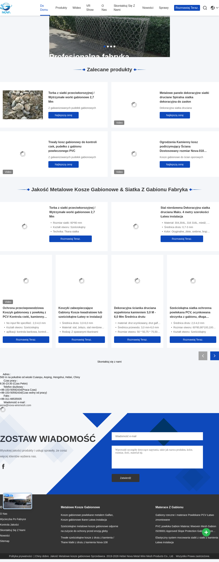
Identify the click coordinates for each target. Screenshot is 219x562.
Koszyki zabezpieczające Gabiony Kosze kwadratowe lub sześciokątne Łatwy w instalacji (80, 312)
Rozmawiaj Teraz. (187, 7)
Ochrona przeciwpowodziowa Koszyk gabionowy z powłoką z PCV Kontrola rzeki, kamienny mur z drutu (24, 312)
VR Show (90, 7)
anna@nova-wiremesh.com (15, 405)
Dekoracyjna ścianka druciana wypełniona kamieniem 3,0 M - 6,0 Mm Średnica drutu (135, 312)
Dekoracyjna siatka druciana (176, 107)
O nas (104, 7)
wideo (76, 7)
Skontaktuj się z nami (124, 7)
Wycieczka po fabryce (13, 519)
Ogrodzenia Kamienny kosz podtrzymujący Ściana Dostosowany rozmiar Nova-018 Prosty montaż (182, 147)
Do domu (44, 7)
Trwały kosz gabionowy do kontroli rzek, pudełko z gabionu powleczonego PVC (72, 146)
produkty (61, 7)
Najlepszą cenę (63, 115)
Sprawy (164, 7)
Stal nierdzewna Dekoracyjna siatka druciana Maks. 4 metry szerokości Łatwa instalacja (185, 212)
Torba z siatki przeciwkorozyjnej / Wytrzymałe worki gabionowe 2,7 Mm (71, 97)
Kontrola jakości (9, 524)
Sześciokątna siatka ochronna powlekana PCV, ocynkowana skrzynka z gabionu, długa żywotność (191, 312)
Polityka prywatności (20, 556)
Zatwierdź (125, 478)
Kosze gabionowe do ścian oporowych (181, 157)
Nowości (147, 7)
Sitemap (4, 541)
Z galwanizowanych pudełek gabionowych (72, 107)
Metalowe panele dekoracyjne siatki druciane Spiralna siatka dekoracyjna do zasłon (184, 97)
